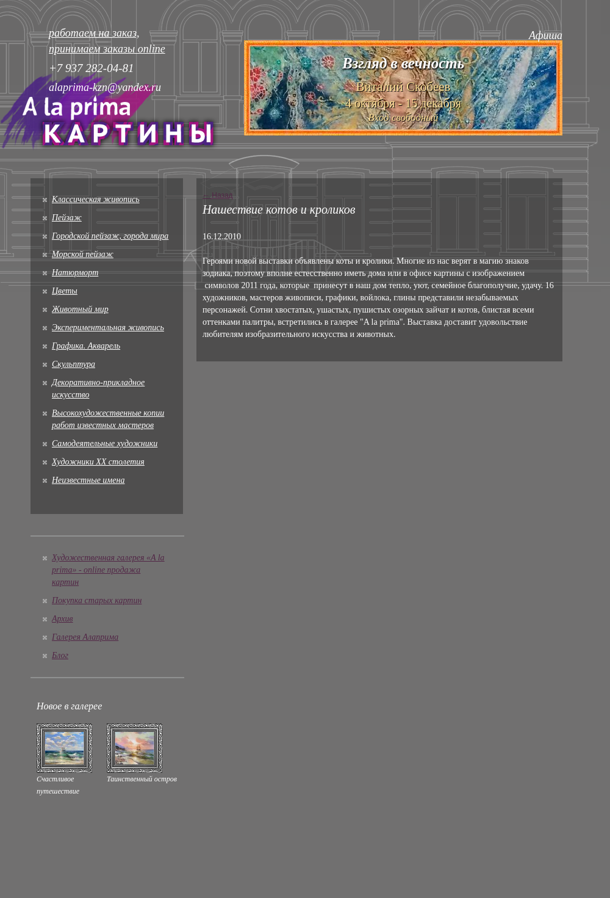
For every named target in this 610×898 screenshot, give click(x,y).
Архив (62, 618)
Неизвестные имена (88, 480)
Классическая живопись (96, 199)
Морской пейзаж (82, 254)
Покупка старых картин (97, 600)
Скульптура (73, 364)
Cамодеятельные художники (104, 443)
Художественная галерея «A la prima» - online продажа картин (108, 570)
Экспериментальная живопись (108, 327)
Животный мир (80, 309)
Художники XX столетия (98, 461)
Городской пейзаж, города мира (110, 236)
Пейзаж (67, 217)
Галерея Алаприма (85, 637)
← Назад (218, 195)
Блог (60, 655)
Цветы (64, 290)
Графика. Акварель (86, 345)
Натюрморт (75, 272)
